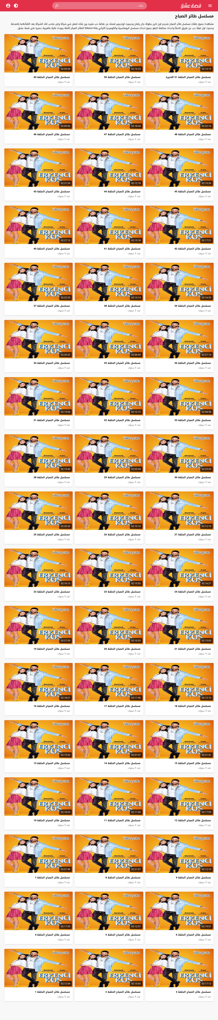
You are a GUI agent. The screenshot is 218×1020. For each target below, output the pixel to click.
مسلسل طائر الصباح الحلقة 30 (192, 477)
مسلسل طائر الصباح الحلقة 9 (193, 877)
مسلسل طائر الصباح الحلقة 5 (122, 934)
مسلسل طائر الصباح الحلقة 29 (122, 477)
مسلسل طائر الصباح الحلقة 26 (122, 534)
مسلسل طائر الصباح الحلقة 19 (51, 648)
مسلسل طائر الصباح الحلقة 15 (192, 763)
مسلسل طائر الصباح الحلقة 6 (193, 934)
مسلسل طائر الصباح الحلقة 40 (51, 248)
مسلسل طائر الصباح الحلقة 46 (51, 134)
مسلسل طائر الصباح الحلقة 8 (122, 877)
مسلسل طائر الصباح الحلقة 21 (192, 648)
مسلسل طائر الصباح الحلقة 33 (192, 420)
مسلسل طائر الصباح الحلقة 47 (122, 134)
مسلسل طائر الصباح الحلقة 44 (122, 191)
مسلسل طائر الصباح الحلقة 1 (52, 992)
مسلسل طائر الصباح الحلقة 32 (122, 420)
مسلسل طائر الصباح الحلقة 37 (51, 305)
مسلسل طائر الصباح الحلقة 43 (51, 191)
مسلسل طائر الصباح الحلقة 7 (52, 877)
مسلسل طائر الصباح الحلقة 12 (192, 820)
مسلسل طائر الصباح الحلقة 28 (51, 477)
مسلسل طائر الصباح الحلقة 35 (122, 363)
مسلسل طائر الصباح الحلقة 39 (192, 305)
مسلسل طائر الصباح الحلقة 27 (192, 534)
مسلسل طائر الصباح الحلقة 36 (192, 363)
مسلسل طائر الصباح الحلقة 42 (192, 248)
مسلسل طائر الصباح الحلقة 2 (122, 992)
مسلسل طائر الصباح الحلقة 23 (122, 591)
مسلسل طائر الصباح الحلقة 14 (122, 763)
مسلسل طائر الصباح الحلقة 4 (52, 934)
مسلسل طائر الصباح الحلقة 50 (122, 77)
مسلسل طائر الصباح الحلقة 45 (192, 191)
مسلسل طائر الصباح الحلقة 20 (122, 648)
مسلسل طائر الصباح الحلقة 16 (51, 706)
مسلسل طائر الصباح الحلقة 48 (192, 134)
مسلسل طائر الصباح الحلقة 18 (192, 706)
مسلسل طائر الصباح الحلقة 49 (51, 77)
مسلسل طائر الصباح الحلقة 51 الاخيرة (188, 77)
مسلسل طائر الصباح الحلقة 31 (51, 420)
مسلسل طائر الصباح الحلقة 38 (122, 305)
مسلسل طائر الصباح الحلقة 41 (122, 248)
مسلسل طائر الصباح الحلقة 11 (122, 820)
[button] (57, 5)
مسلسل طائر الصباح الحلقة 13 (51, 763)
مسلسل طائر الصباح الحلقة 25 (51, 534)
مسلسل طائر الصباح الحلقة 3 (193, 992)
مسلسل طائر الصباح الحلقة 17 (122, 706)
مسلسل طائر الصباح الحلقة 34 (51, 363)
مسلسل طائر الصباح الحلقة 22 (51, 591)
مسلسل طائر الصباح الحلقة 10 (51, 820)
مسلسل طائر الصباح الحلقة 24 (192, 591)
